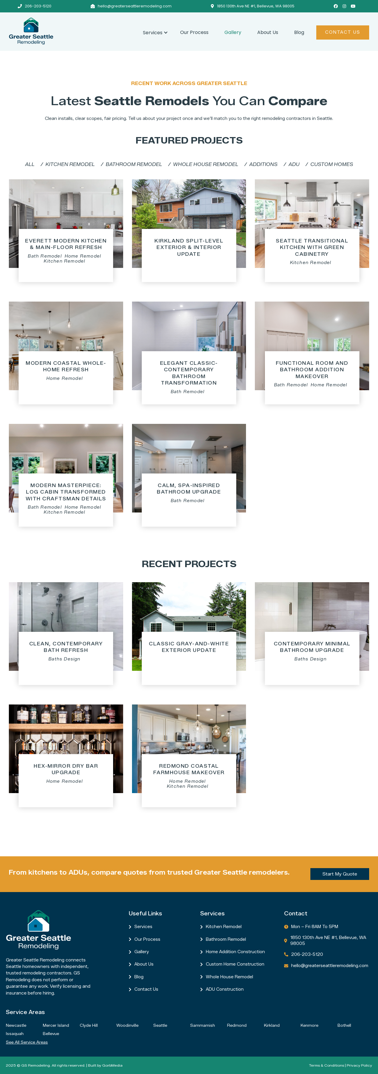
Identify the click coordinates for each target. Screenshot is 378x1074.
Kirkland (272, 1025)
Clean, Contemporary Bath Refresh (66, 647)
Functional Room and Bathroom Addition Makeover (312, 369)
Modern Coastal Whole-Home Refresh (66, 366)
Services (143, 926)
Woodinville (127, 1025)
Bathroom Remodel (226, 939)
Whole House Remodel (229, 976)
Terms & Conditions (326, 1065)
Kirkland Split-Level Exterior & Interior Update (188, 247)
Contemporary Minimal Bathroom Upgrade (312, 647)
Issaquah (15, 1033)
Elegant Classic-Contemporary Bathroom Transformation (189, 373)
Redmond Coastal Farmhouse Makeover (189, 769)
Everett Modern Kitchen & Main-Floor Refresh (66, 244)
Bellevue (51, 1033)
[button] (153, 31)
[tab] (30, 164)
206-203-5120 (38, 6)
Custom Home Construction (235, 964)
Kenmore (309, 1025)
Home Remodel (83, 256)
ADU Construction (225, 989)
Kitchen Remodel (64, 261)
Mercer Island (56, 1025)
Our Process (194, 32)
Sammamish (202, 1025)
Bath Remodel (44, 256)
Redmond (237, 1025)
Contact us (146, 989)
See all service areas (27, 1042)
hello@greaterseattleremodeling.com (135, 6)
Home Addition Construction (235, 951)
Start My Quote (339, 874)
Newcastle (16, 1025)
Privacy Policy (359, 1065)
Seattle (160, 1025)
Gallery (232, 32)
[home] (72, 30)
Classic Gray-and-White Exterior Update (189, 647)
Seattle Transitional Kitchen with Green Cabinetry (312, 247)
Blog (299, 32)
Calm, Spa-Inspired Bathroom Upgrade (189, 489)
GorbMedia (112, 1065)
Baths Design (64, 659)
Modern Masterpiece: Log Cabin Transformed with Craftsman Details (66, 492)
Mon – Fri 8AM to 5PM (314, 926)
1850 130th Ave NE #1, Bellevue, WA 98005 (255, 6)
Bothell (344, 1025)
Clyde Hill (89, 1025)
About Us (267, 32)
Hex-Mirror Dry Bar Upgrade (66, 769)
